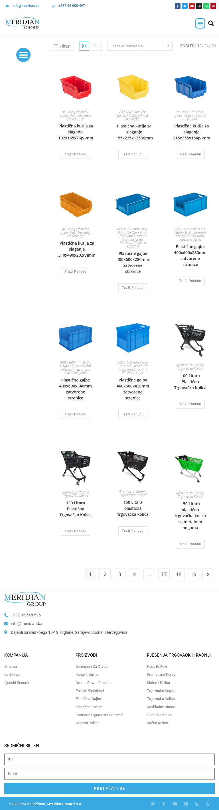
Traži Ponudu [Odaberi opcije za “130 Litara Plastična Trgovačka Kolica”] (75, 530)
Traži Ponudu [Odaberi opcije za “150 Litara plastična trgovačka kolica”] (132, 529)
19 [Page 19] (193, 573)
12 (200, 45)
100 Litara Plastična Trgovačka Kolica (190, 381)
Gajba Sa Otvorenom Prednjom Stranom (133, 234)
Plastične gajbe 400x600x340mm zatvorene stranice (75, 388)
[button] (200, 23)
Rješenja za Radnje (190, 364)
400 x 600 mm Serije (132, 228)
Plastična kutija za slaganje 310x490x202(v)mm (77, 248)
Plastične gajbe (132, 239)
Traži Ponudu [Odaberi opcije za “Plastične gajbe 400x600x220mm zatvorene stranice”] (132, 287)
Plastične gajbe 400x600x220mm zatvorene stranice (133, 262)
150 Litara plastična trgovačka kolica (133, 507)
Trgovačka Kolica (190, 368)
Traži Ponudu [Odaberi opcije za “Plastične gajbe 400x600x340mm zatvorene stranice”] (75, 413)
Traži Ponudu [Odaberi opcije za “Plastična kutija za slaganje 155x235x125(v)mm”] (132, 154)
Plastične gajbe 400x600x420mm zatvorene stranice (133, 388)
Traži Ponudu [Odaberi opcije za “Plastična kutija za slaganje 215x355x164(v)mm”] (190, 154)
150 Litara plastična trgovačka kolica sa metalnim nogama (190, 514)
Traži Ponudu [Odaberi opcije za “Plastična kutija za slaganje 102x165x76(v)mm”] (75, 154)
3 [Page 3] (119, 573)
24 (206, 45)
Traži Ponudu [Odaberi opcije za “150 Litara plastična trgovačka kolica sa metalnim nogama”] (190, 543)
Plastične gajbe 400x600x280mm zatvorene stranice (190, 255)
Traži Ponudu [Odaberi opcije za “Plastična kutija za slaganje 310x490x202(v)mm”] (75, 271)
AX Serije (68, 111)
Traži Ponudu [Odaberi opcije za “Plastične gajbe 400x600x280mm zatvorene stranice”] (190, 280)
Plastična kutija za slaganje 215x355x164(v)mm (191, 132)
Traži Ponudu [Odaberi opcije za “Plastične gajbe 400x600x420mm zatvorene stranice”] (132, 413)
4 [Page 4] (134, 573)
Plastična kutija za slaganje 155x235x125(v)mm (134, 132)
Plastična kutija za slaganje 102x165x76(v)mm (75, 132)
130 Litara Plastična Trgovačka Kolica (75, 508)
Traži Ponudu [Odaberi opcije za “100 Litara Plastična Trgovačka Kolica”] (190, 403)
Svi (213, 45)
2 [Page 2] (105, 573)
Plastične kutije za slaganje (79, 117)
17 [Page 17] (164, 573)
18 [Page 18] (179, 573)
